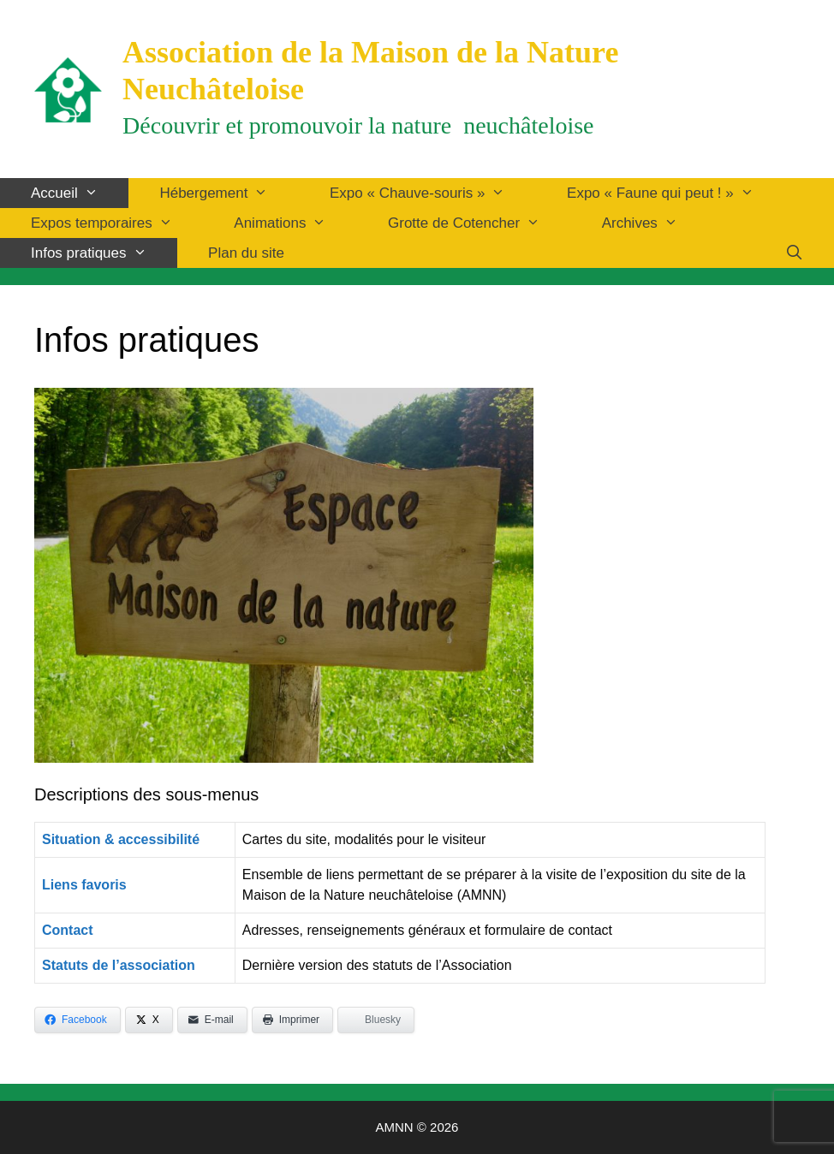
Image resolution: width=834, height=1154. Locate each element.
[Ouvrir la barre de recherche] (794, 253)
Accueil (79, 193)
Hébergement (229, 193)
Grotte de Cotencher (479, 223)
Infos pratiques (104, 253)
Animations (295, 223)
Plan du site (246, 253)
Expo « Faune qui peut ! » (675, 193)
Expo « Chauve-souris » (433, 193)
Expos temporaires (117, 223)
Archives (655, 223)
